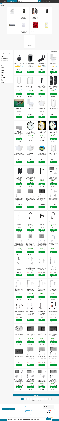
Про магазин (27, 406)
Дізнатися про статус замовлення (8, 409)
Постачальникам (28, 409)
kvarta (4, 1)
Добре (49, 419)
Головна (1, 3)
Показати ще (36, 395)
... (42, 398)
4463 (46, 398)
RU (57, 1)
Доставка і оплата (28, 411)
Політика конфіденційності (29, 414)
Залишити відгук (30, 66)
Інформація (27, 405)
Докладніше (19, 73)
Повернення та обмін (28, 410)
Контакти (3, 405)
